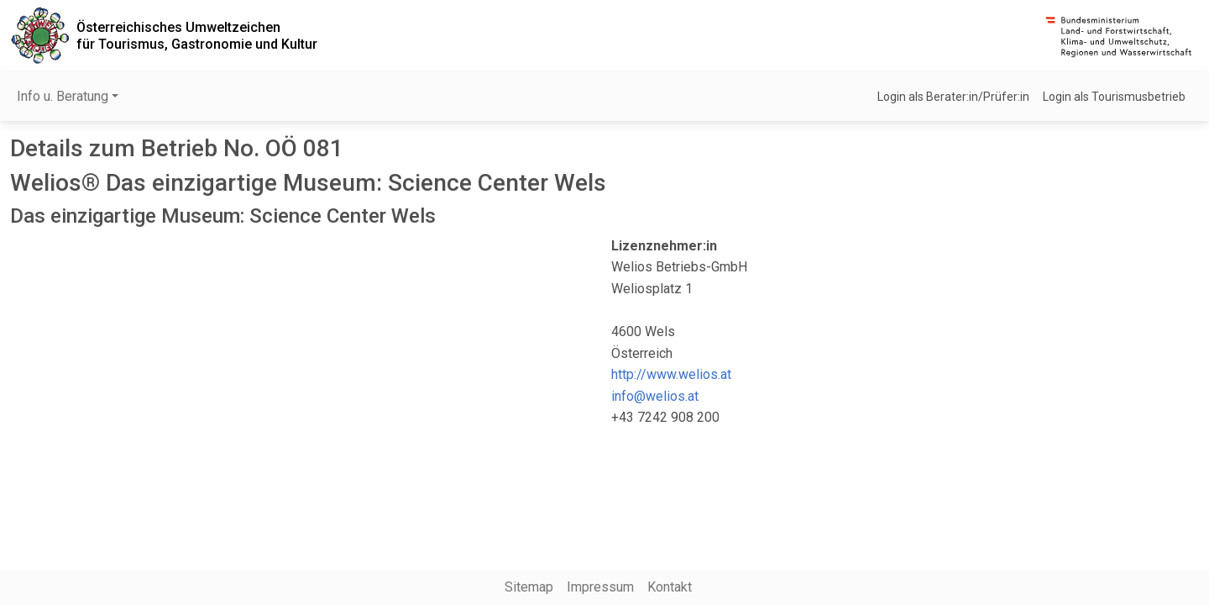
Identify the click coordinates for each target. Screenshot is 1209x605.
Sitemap (529, 587)
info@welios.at (655, 396)
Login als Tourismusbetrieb (1114, 96)
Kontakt (669, 587)
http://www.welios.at (671, 374)
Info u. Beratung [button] (62, 96)
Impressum (600, 587)
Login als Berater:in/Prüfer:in (953, 96)
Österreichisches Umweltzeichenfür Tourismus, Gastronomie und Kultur (196, 35)
